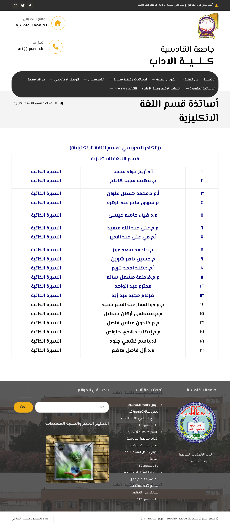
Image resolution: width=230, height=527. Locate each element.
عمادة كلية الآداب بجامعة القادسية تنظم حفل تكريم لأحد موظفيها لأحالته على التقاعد (141, 483)
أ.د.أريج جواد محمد (133, 172)
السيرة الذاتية (46, 181)
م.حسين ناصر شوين (133, 259)
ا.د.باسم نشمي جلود (133, 342)
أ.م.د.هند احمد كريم (133, 269)
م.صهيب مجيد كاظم (133, 181)
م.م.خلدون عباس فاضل (133, 323)
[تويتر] (22, 5)
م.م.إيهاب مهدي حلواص (133, 333)
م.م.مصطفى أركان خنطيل (132, 314)
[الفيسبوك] (30, 5)
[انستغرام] (15, 5)
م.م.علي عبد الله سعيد (133, 228)
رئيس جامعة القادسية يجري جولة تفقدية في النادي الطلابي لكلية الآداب (139, 412)
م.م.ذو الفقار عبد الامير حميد (133, 305)
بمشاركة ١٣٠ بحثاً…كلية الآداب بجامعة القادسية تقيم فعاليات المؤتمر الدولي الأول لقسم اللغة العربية (141, 446)
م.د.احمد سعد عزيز (133, 250)
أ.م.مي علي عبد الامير (133, 238)
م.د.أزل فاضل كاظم (133, 351)
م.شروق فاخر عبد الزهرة (133, 203)
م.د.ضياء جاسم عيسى (133, 216)
